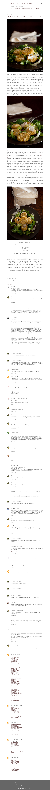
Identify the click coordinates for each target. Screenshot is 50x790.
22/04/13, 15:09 (13, 443)
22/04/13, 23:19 (13, 560)
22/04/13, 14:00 (13, 314)
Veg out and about (21, 3)
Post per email (14, 278)
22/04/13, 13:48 (13, 302)
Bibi (12, 489)
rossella (12, 286)
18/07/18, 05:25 (13, 772)
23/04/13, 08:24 (14, 584)
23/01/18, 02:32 (13, 718)
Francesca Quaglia (15, 296)
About (31, 8)
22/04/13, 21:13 (13, 543)
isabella (12, 525)
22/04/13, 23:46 (13, 567)
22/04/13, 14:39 (13, 382)
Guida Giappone (25, 8)
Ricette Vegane (12, 280)
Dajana (12, 455)
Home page (14, 8)
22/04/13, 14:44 (13, 404)
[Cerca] (42, 3)
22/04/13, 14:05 (13, 366)
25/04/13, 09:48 (14, 607)
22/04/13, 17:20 (13, 479)
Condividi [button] (9, 278)
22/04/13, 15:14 (13, 451)
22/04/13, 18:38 (13, 515)
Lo (11, 602)
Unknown (13, 571)
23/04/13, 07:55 (13, 577)
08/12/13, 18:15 (13, 650)
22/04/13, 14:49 (13, 411)
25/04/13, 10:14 (13, 615)
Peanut (12, 432)
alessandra (13, 628)
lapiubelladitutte (14, 563)
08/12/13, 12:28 (13, 641)
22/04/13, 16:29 (13, 472)
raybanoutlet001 (14, 705)
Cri (20, 153)
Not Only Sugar (14, 546)
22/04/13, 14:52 (13, 428)
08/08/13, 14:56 (13, 624)
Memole (13, 369)
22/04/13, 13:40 (13, 293)
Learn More (22, 788)
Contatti (36, 8)
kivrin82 (12, 376)
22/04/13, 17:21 (13, 486)
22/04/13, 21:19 (13, 553)
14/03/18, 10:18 (13, 735)
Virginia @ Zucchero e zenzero (17, 385)
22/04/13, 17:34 (13, 497)
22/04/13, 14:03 (13, 349)
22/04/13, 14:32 (13, 373)
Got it (30, 788)
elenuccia (13, 508)
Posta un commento (11, 774)
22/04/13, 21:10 (13, 534)
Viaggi (19, 8)
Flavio (12, 317)
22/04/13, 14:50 (13, 419)
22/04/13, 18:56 (13, 522)
